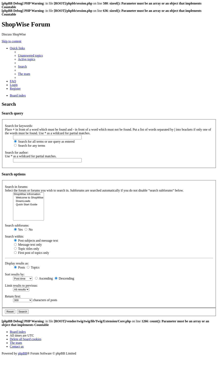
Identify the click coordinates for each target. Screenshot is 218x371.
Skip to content (11, 41)
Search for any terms (29, 145)
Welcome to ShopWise (28, 197)
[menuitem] (30, 55)
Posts (19, 267)
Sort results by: (15, 274)
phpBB (22, 353)
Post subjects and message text (36, 240)
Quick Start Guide (28, 204)
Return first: (13, 296)
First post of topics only (31, 252)
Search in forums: (16, 186)
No (29, 229)
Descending (64, 278)
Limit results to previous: (21, 285)
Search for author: (16, 152)
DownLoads (28, 201)
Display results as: (17, 263)
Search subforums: (17, 225)
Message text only (28, 244)
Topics (33, 267)
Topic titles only (26, 248)
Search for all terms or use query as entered (44, 141)
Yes (18, 229)
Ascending (44, 278)
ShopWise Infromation (28, 194)
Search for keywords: (19, 126)
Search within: (14, 236)
